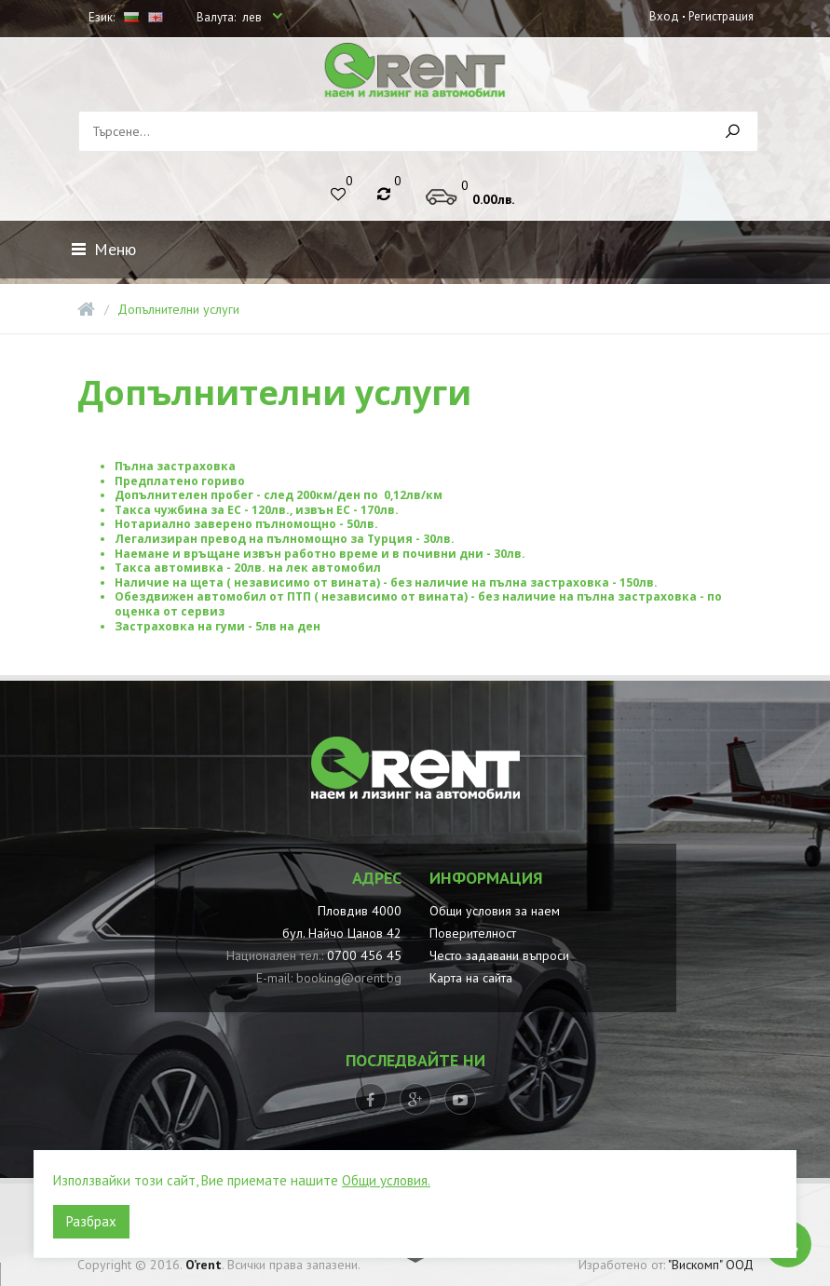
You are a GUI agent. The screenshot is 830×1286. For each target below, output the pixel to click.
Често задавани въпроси (499, 955)
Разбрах (91, 1221)
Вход (663, 15)
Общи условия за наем (494, 910)
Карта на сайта (470, 977)
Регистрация (720, 15)
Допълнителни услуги (178, 309)
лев (253, 17)
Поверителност (472, 933)
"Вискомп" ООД (711, 1264)
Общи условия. (386, 1180)
